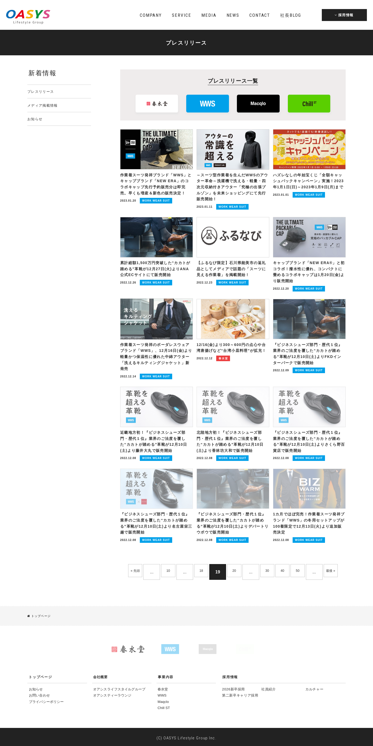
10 (170, 553)
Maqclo (163, 700)
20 (242, 553)
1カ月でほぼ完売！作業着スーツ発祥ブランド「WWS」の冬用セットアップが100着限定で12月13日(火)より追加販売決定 (308, 503)
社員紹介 (268, 687)
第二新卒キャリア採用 (240, 694)
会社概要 (100, 675)
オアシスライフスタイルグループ (119, 687)
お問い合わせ (39, 694)
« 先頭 (135, 553)
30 (277, 553)
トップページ (40, 614)
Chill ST (164, 706)
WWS (162, 694)
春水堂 (163, 687)
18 (206, 553)
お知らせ (34, 119)
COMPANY (151, 15)
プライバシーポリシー (46, 700)
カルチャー (314, 687)
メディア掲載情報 (42, 105)
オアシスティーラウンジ (112, 694)
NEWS (233, 15)
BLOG (290, 15)
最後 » (233, 570)
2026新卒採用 (233, 687)
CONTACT (259, 15)
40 (295, 553)
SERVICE (181, 15)
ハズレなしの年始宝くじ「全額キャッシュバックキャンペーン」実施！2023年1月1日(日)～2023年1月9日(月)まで (309, 181)
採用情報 (230, 675)
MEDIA (208, 15)
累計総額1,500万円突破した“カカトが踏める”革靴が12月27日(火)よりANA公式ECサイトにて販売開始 (154, 261)
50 (313, 553)
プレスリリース (40, 92)
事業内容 (166, 675)
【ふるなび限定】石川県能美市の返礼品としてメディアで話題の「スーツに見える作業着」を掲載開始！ (233, 261)
